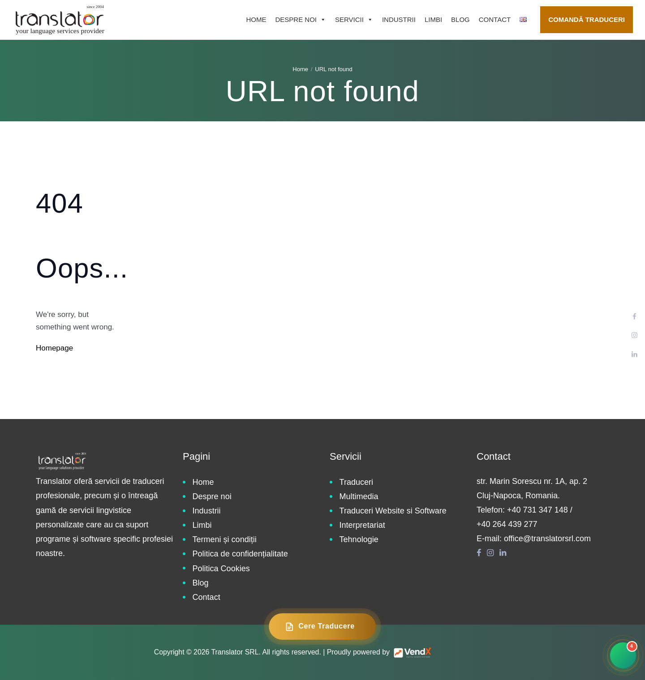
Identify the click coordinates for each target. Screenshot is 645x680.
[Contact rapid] (623, 655)
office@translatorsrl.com (547, 538)
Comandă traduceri (586, 19)
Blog (460, 19)
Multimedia (359, 496)
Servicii (354, 19)
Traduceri (356, 482)
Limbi (433, 19)
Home (256, 19)
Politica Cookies (221, 568)
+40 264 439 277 (507, 524)
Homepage (54, 348)
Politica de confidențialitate (240, 553)
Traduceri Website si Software (393, 510)
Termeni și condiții (225, 539)
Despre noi (300, 19)
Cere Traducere (319, 626)
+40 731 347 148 (537, 509)
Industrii (399, 19)
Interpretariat (362, 525)
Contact (495, 19)
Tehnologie (359, 539)
